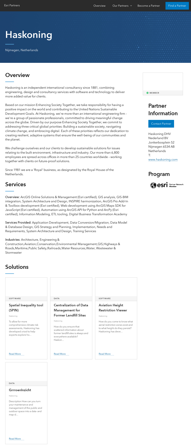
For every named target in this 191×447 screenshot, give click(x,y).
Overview (99, 5)
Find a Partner (177, 5)
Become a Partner (149, 5)
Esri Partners (12, 5)
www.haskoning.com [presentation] (163, 159)
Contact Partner (161, 123)
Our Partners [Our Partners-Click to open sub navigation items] (120, 5)
